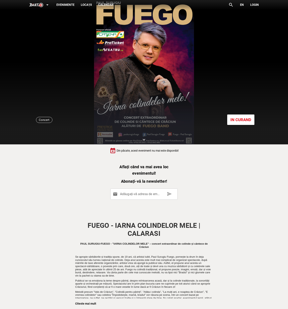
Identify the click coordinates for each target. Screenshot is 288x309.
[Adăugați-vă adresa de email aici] (144, 194)
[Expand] (39, 5)
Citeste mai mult (85, 303)
